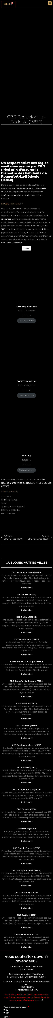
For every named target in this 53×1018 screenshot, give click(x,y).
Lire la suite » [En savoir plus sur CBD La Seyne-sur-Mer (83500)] (26, 802)
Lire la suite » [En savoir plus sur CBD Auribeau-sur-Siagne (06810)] (26, 674)
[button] (50, 3)
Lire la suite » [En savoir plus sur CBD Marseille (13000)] (26, 782)
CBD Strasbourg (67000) (26, 893)
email (40, 1000)
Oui (7, 1010)
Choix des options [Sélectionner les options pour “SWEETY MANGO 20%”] (26, 395)
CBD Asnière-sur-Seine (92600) (27, 572)
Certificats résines (9, 500)
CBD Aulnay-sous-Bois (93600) (26, 870)
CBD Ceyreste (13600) (26, 703)
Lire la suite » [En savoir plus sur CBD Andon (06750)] (26, 610)
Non (7, 1013)
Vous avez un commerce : (16, 1007)
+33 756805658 (26, 987)
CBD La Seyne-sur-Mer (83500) (26, 790)
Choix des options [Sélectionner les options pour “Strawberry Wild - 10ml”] (26, 321)
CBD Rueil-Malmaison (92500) (26, 745)
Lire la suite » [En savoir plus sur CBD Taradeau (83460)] (26, 738)
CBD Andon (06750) (26, 595)
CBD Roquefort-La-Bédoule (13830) (26, 681)
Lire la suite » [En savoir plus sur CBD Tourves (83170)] (26, 821)
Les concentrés (8, 513)
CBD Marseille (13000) (26, 767)
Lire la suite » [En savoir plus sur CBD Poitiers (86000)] (26, 632)
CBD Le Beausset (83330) (27, 934)
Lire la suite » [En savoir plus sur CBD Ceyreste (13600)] (26, 718)
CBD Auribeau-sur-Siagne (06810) (26, 661)
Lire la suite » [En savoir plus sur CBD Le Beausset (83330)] (26, 947)
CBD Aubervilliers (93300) (26, 639)
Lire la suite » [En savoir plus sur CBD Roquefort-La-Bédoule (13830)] (26, 696)
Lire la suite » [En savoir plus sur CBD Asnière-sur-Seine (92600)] (26, 587)
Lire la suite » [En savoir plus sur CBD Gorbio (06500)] (26, 927)
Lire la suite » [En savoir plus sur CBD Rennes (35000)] (26, 841)
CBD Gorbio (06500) (26, 915)
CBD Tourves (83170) (26, 809)
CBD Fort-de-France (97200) (26, 848)
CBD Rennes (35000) (26, 829)
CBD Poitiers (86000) (26, 617)
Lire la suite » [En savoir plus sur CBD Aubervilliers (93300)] (26, 654)
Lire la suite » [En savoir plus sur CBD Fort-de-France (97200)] (26, 863)
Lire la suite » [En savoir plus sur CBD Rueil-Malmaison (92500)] (26, 760)
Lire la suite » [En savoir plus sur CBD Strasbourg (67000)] (26, 908)
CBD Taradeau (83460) (26, 726)
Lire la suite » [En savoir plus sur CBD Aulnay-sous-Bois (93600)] (26, 885)
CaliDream (6, 496)
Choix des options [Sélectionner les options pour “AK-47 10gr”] (26, 470)
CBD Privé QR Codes (10, 510)
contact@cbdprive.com (26, 990)
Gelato (4, 503)
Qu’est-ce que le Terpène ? (13, 506)
